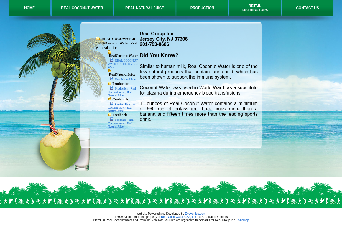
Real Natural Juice (125, 79)
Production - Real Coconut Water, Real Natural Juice (122, 92)
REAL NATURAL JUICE (144, 8)
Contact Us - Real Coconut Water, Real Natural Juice (122, 107)
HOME (29, 8)
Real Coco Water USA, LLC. (179, 217)
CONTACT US (307, 8)
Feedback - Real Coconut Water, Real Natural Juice (121, 123)
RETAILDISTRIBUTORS (255, 8)
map (246, 220)
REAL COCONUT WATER (82, 8)
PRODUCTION (202, 8)
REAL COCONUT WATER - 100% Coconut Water (123, 64)
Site (240, 220)
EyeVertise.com (195, 213)
